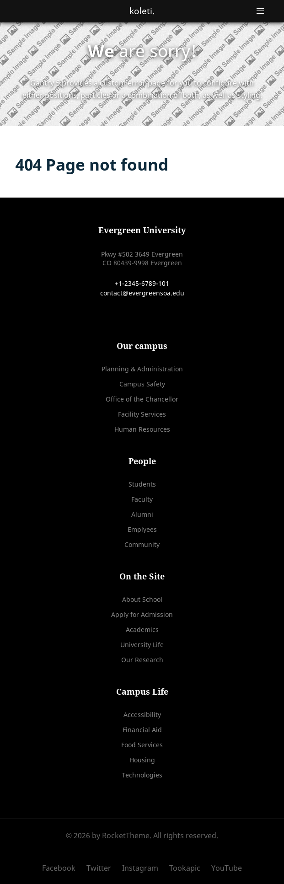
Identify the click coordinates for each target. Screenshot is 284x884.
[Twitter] (100, 868)
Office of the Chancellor (142, 399)
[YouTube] (224, 868)
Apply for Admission (142, 614)
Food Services (142, 744)
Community (142, 544)
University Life (142, 644)
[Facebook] (62, 868)
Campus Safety (142, 384)
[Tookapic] (186, 868)
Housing (142, 759)
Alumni (142, 514)
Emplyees (142, 529)
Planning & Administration (142, 368)
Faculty (142, 499)
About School (142, 599)
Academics (142, 629)
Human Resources (142, 429)
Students (142, 484)
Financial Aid (142, 729)
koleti (142, 11)
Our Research (142, 659)
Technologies (142, 775)
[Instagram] (141, 868)
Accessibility (142, 714)
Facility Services (142, 414)
